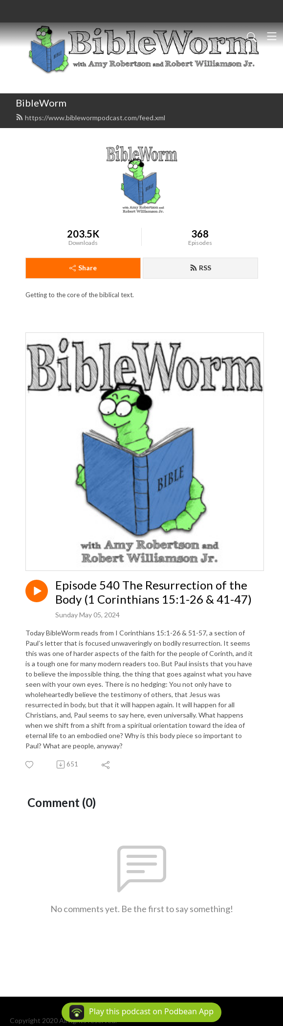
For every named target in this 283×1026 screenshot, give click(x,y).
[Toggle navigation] (272, 36)
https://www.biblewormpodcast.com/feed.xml (90, 117)
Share (83, 267)
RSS (200, 267)
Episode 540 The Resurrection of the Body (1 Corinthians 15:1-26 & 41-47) (153, 592)
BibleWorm (41, 103)
